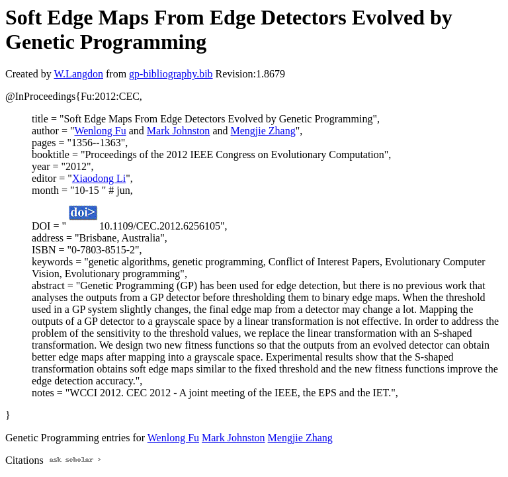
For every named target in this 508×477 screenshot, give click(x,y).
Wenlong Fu (100, 130)
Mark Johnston (178, 130)
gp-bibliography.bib (171, 73)
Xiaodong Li (99, 178)
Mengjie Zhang (262, 130)
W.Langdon (78, 73)
